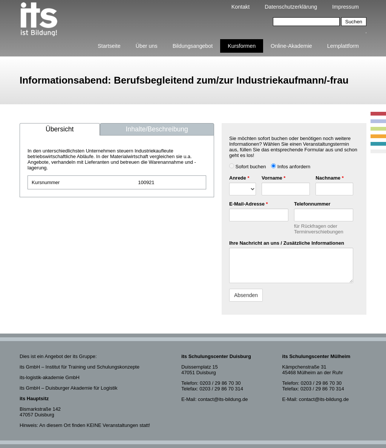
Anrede (239, 178)
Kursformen (242, 46)
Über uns (147, 46)
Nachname (329, 178)
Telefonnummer (312, 204)
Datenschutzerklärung (291, 7)
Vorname (273, 178)
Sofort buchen (247, 166)
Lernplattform (343, 46)
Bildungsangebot (193, 46)
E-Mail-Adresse (248, 204)
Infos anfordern (290, 166)
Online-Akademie (291, 46)
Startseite (109, 46)
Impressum (345, 7)
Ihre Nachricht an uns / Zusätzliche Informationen (286, 243)
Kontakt (240, 7)
